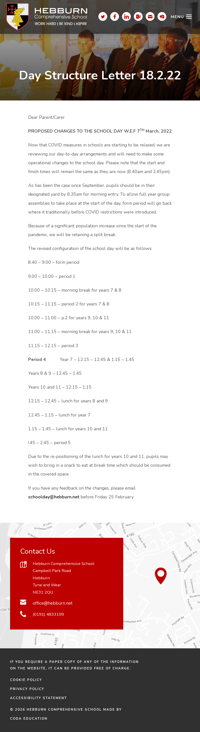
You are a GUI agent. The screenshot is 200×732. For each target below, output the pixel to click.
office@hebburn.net (52, 603)
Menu (177, 17)
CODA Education (29, 718)
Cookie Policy (26, 680)
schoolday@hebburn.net (53, 497)
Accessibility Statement (38, 698)
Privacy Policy (27, 689)
